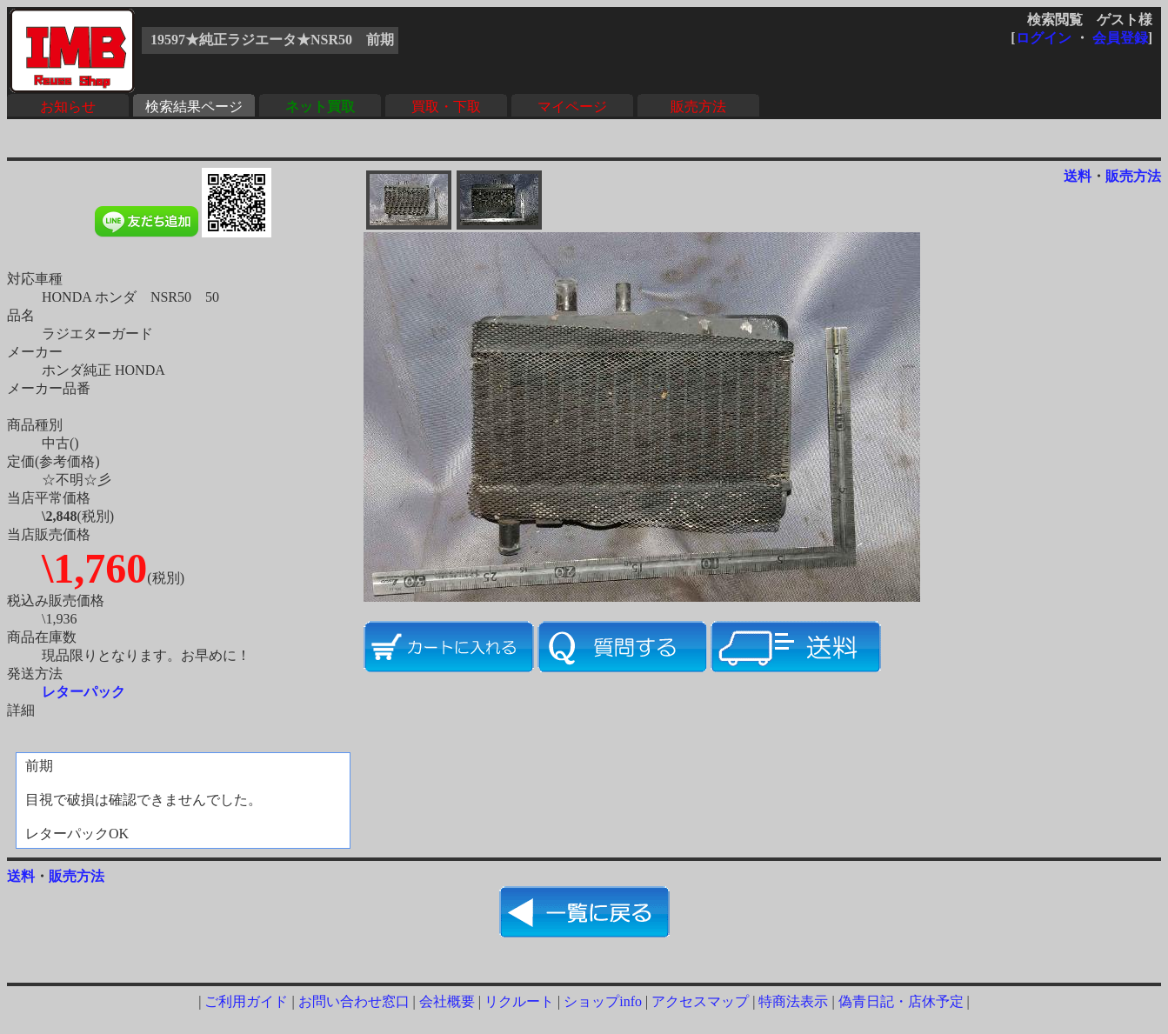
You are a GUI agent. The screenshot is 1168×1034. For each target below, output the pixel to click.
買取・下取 (446, 106)
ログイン (1043, 37)
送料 (1077, 176)
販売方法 (698, 106)
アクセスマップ (700, 1001)
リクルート (519, 1001)
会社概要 (447, 1001)
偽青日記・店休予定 (901, 1001)
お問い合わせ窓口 (354, 1001)
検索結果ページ (194, 106)
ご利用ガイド (246, 1001)
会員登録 (1120, 37)
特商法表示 (793, 1001)
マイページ (572, 106)
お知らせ (68, 106)
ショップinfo (603, 1001)
